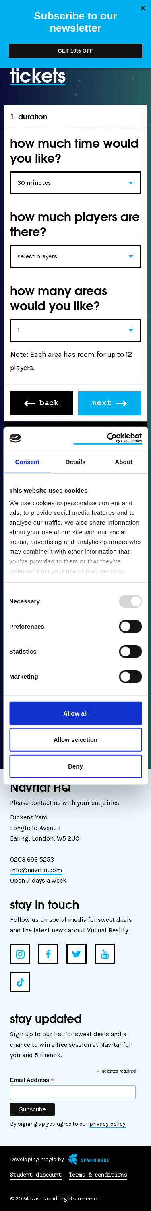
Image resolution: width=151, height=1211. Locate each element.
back (41, 403)
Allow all (75, 712)
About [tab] (123, 461)
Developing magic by (59, 1159)
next (109, 403)
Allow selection (75, 739)
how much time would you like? (74, 150)
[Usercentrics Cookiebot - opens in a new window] (107, 439)
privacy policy (107, 1123)
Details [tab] (76, 461)
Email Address (32, 1080)
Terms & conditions (98, 1175)
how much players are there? (75, 224)
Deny (75, 765)
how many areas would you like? (58, 298)
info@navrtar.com (36, 870)
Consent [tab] (27, 461)
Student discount (36, 1175)
